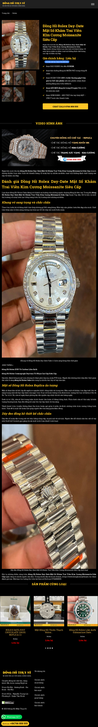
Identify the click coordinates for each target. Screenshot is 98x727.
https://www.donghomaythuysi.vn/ (77, 577)
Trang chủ (6, 13)
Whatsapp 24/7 (13, 717)
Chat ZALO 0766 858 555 (65, 106)
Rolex (14, 13)
